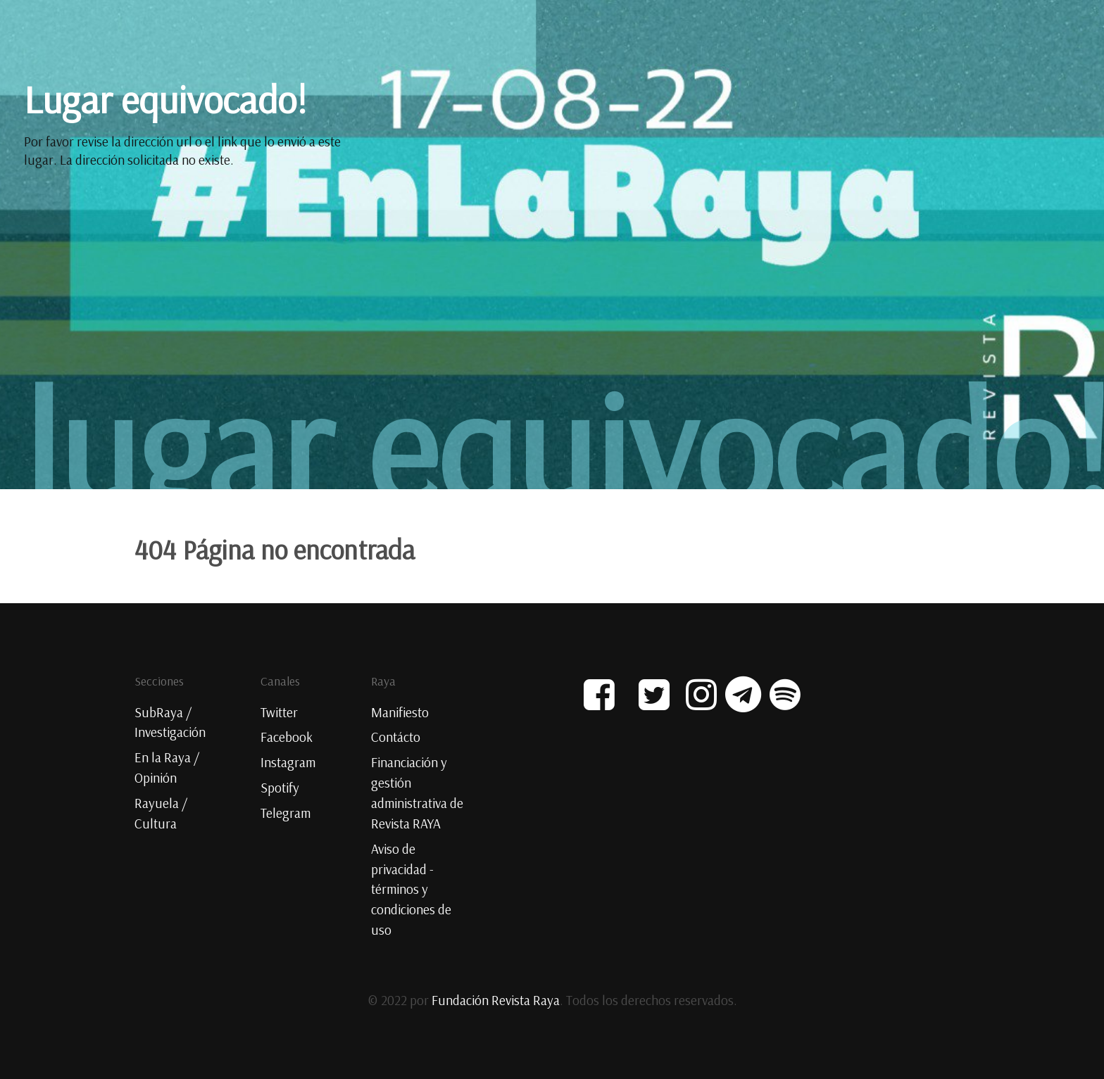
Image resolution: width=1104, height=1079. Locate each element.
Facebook (287, 736)
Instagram (288, 762)
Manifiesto (400, 712)
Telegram (285, 812)
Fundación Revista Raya (496, 1000)
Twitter (279, 712)
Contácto (395, 736)
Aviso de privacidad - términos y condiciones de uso (411, 889)
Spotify (280, 787)
